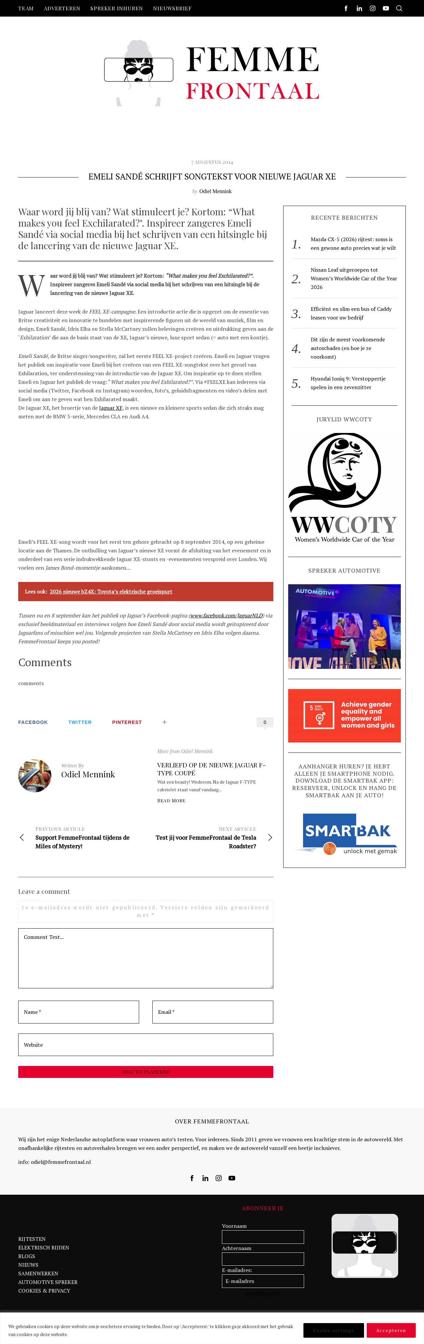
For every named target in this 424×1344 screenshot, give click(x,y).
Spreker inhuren (116, 8)
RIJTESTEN (32, 1242)
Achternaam (236, 1251)
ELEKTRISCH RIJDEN (43, 1250)
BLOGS (26, 1259)
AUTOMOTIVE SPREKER (48, 1285)
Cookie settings (333, 1330)
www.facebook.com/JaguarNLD (226, 615)
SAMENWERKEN (38, 1276)
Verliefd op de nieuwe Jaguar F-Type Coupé (211, 768)
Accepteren (391, 1330)
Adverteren (62, 8)
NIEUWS (28, 1268)
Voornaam (234, 1229)
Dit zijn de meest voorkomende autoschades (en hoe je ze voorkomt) (348, 348)
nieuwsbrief (172, 8)
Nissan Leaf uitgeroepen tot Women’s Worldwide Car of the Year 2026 (354, 278)
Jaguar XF (111, 407)
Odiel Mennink (215, 191)
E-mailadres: (237, 1273)
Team (26, 8)
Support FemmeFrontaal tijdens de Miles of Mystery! (82, 837)
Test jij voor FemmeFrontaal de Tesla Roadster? (209, 837)
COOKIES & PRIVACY (44, 1294)
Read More (171, 800)
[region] (212, 1328)
